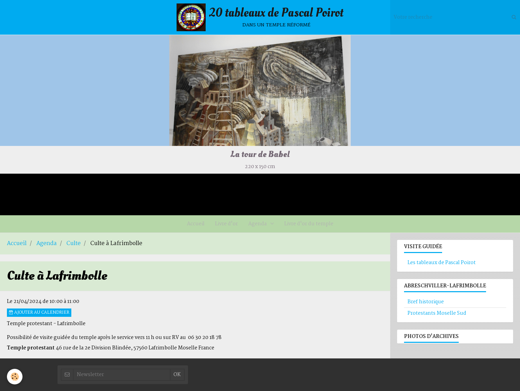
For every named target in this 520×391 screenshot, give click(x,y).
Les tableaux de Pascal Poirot (441, 263)
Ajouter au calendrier (39, 312)
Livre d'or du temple (308, 224)
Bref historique (425, 302)
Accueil (196, 224)
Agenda (258, 224)
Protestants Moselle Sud (436, 313)
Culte (73, 243)
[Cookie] (15, 376)
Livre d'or (226, 224)
